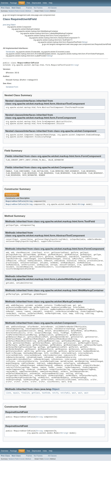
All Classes (52, 8)
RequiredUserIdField (15, 205)
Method (28, 11)
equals (16, 411)
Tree (28, 3)
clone (8, 411)
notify (55, 411)
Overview (4, 3)
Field (16, 11)
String (84, 42)
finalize (25, 411)
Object (55, 407)
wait (74, 411)
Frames (29, 8)
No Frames (38, 8)
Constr (22, 11)
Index (45, 3)
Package (13, 3)
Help (50, 3)
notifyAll (65, 411)
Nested (11, 11)
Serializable (10, 52)
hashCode (46, 411)
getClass (36, 411)
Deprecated (36, 3)
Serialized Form (12, 88)
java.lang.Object (9, 25)
